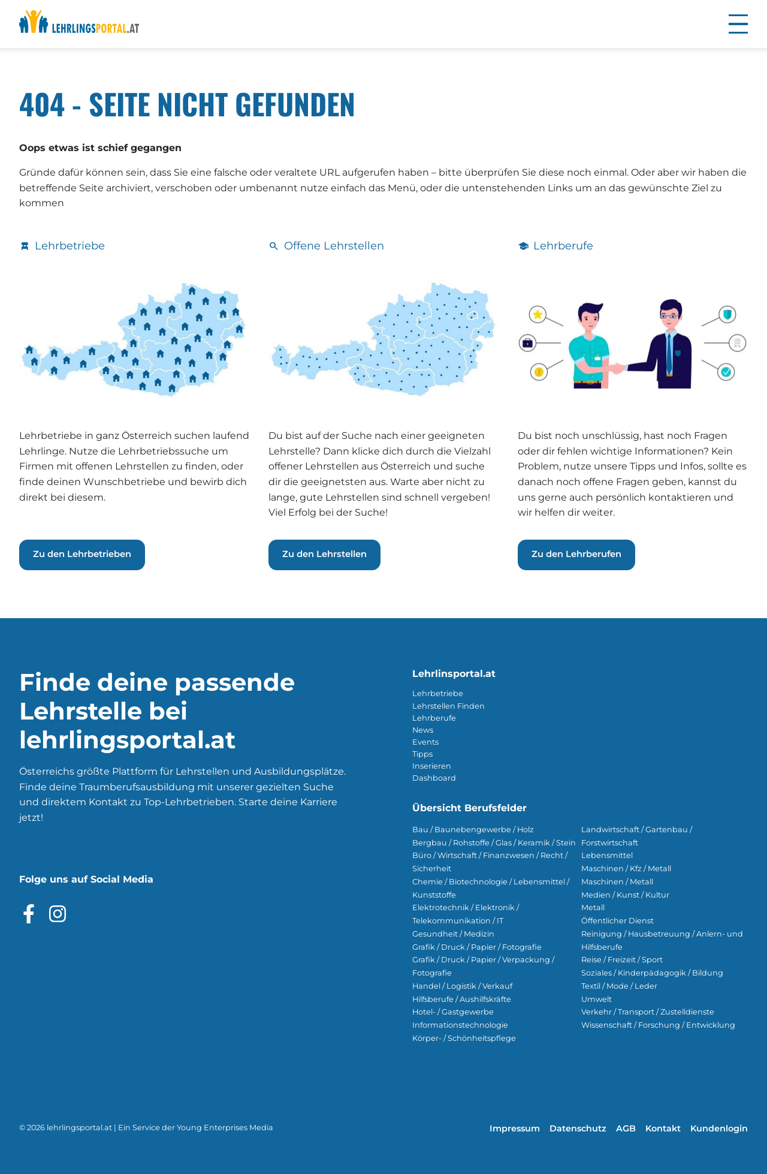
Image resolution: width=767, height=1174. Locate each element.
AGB (626, 1128)
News (422, 730)
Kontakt (663, 1128)
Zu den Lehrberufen (576, 554)
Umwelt (596, 999)
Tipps (422, 753)
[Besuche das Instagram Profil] (57, 913)
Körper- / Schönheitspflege (464, 1038)
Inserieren (431, 765)
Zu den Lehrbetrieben (82, 554)
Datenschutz (577, 1128)
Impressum (515, 1128)
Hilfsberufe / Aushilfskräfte (461, 999)
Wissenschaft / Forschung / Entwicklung (658, 1025)
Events (425, 741)
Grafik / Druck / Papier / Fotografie (477, 947)
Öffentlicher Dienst (617, 920)
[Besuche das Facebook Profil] (28, 913)
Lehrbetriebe (437, 693)
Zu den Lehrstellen (324, 554)
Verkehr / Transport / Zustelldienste (647, 1011)
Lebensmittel (607, 855)
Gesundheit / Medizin (453, 933)
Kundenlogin (719, 1128)
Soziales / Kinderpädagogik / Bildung (652, 972)
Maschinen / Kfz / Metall (626, 868)
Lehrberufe (434, 718)
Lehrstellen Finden (448, 706)
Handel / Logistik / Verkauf (462, 986)
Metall (593, 907)
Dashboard (434, 777)
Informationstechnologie (460, 1025)
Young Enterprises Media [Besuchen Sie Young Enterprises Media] (225, 1127)
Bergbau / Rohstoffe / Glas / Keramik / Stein (494, 842)
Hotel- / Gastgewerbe (453, 1011)
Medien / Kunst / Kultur (625, 894)
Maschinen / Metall (617, 881)
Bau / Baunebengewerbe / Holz (473, 829)
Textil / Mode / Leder (619, 986)
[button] (738, 24)
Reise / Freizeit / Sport (622, 959)
